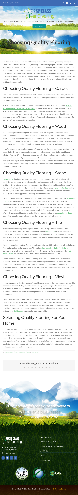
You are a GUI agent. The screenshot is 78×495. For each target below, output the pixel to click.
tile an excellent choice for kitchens (54, 248)
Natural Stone (14, 352)
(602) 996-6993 (10, 453)
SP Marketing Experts (59, 489)
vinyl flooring (18, 311)
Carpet (8, 352)
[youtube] (67, 3)
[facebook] (63, 3)
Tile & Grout (34, 352)
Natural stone (8, 179)
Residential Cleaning (24, 352)
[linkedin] (70, 3)
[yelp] (74, 3)
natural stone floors (64, 213)
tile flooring (50, 232)
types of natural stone (62, 188)
